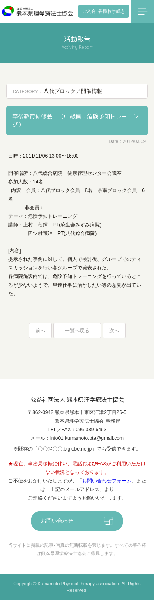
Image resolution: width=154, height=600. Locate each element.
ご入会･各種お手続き (103, 11)
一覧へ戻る (77, 330)
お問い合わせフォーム (106, 481)
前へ (40, 330)
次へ (114, 330)
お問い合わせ (57, 521)
